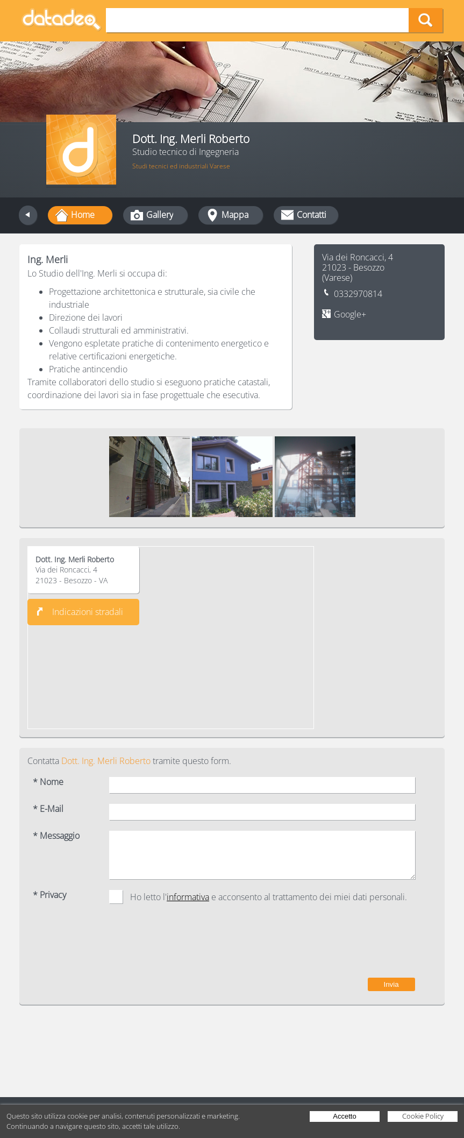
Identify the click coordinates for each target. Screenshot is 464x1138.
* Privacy (49, 895)
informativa (188, 897)
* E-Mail (48, 809)
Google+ (350, 314)
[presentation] (333, 946)
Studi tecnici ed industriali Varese (181, 166)
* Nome (48, 782)
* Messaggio (56, 836)
